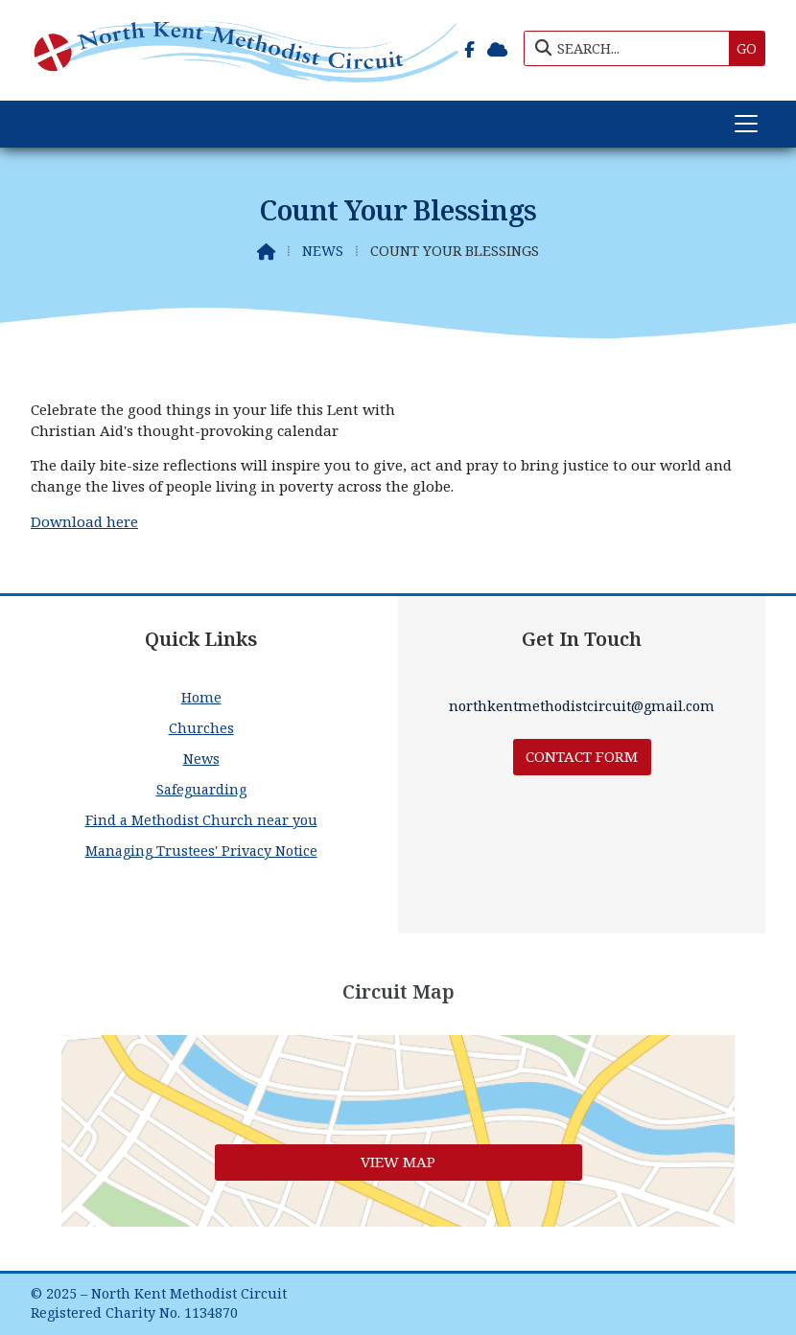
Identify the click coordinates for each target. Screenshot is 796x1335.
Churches (201, 728)
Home (201, 697)
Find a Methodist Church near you (201, 820)
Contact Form (582, 756)
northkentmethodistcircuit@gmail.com (581, 706)
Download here (84, 521)
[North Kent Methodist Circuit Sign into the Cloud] (497, 47)
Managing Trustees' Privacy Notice (201, 850)
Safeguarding (201, 789)
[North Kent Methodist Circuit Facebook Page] (469, 47)
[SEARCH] (631, 48)
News (322, 251)
